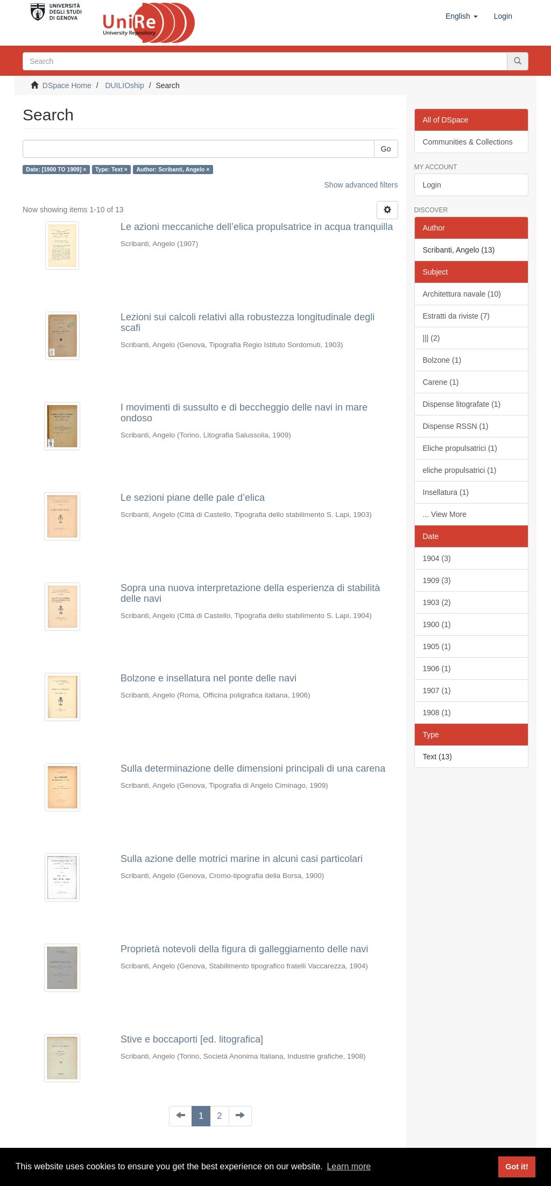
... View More (445, 514)
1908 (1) (437, 712)
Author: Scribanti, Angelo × (172, 169)
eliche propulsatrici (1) (460, 470)
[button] (461, 16)
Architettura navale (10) (462, 294)
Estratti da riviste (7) (456, 316)
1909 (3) (437, 580)
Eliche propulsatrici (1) (460, 448)
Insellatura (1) (446, 492)
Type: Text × (111, 169)
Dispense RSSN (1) (456, 426)
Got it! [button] (516, 1166)
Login (432, 185)
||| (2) (431, 338)
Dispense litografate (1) (462, 404)
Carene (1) (441, 382)
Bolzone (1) (442, 360)
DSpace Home (67, 85)
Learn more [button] (349, 1166)
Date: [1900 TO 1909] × (56, 169)
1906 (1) (437, 668)
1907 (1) (437, 690)
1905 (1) (437, 646)
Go (386, 149)
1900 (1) (437, 624)
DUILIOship (124, 85)
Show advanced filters (361, 185)
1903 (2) (437, 602)
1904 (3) (437, 558)
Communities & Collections (468, 142)
